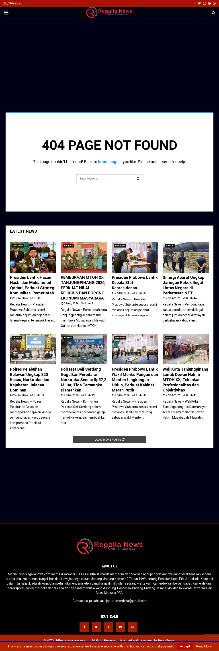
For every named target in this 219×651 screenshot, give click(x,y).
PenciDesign (167, 640)
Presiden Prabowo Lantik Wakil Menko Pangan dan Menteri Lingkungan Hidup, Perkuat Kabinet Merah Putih (135, 379)
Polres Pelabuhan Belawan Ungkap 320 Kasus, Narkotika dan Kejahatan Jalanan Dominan (29, 379)
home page (108, 161)
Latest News (23, 231)
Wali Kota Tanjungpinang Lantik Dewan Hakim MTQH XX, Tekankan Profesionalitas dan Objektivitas (185, 379)
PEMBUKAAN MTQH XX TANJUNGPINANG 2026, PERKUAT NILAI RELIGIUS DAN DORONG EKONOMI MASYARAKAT (83, 288)
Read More (204, 646)
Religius (68, 245)
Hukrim (170, 245)
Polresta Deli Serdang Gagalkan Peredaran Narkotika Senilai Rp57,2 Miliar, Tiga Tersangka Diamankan (83, 379)
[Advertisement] (109, 54)
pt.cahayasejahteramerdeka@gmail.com (118, 601)
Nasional (18, 245)
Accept (185, 646)
